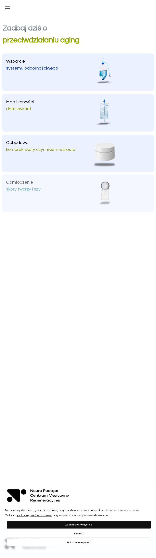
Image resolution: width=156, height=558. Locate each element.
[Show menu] (7, 6)
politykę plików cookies (34, 515)
